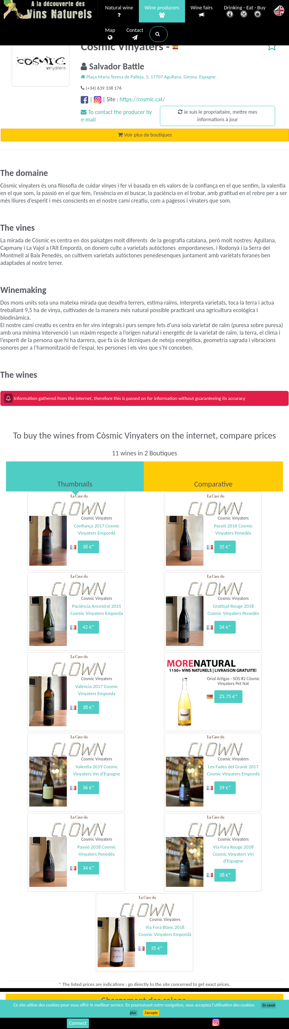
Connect (78, 1023)
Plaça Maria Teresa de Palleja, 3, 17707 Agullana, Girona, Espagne (148, 77)
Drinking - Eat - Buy (245, 12)
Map (110, 34)
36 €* (88, 787)
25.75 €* (228, 696)
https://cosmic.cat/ (142, 99)
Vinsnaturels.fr (51, 10)
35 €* (225, 547)
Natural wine (119, 11)
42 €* (88, 627)
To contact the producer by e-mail (116, 115)
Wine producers (161, 11)
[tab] (75, 476)
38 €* (88, 547)
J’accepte (151, 1013)
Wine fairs (202, 11)
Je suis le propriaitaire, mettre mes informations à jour (217, 116)
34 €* (225, 627)
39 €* (225, 787)
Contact (134, 34)
